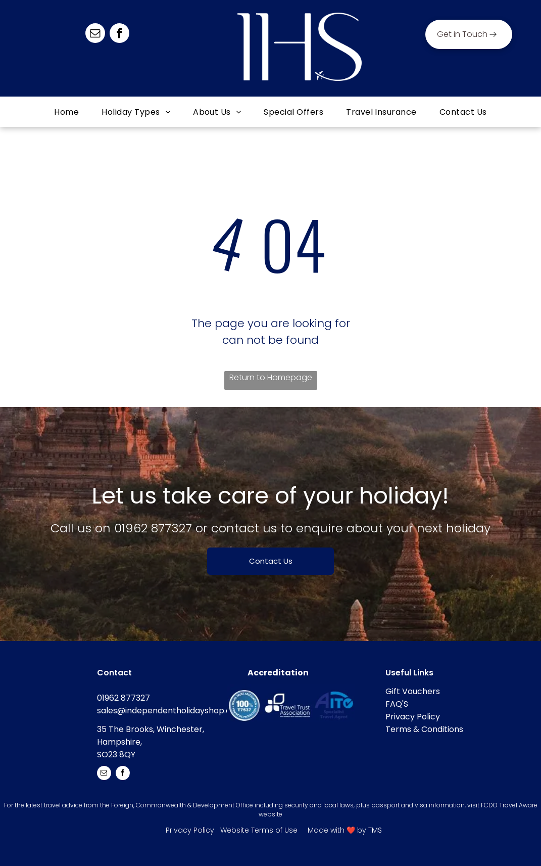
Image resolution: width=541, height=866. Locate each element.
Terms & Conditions (424, 729)
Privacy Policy (412, 716)
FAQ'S (396, 704)
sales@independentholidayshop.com (170, 710)
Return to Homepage (270, 377)
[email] (95, 34)
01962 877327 (153, 528)
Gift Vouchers (412, 691)
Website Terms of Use (259, 830)
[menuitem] (67, 112)
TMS (375, 830)
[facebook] (119, 34)
